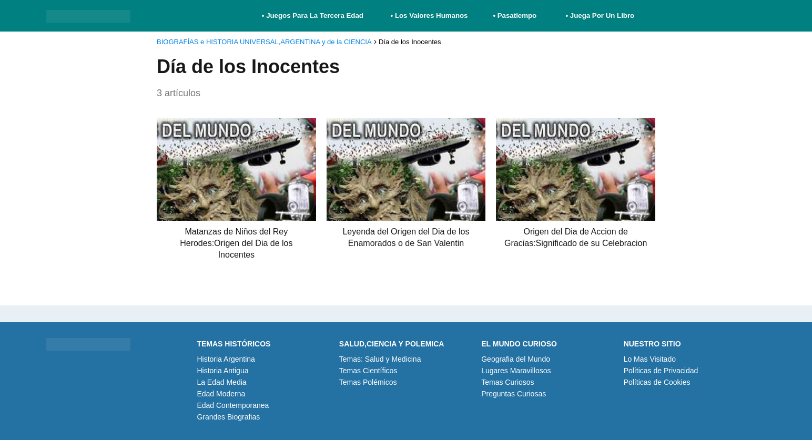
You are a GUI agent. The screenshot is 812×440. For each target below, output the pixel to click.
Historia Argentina (226, 359)
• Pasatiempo (514, 15)
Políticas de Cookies (657, 382)
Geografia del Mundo (515, 359)
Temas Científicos (368, 370)
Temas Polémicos (368, 382)
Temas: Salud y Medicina (380, 359)
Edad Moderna (221, 394)
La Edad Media (221, 382)
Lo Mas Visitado (650, 359)
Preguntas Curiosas (513, 394)
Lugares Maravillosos (516, 370)
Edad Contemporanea (233, 405)
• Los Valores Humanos (429, 15)
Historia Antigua (222, 370)
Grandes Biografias (228, 417)
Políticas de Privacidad (661, 370)
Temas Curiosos (507, 382)
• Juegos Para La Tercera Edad (314, 15)
